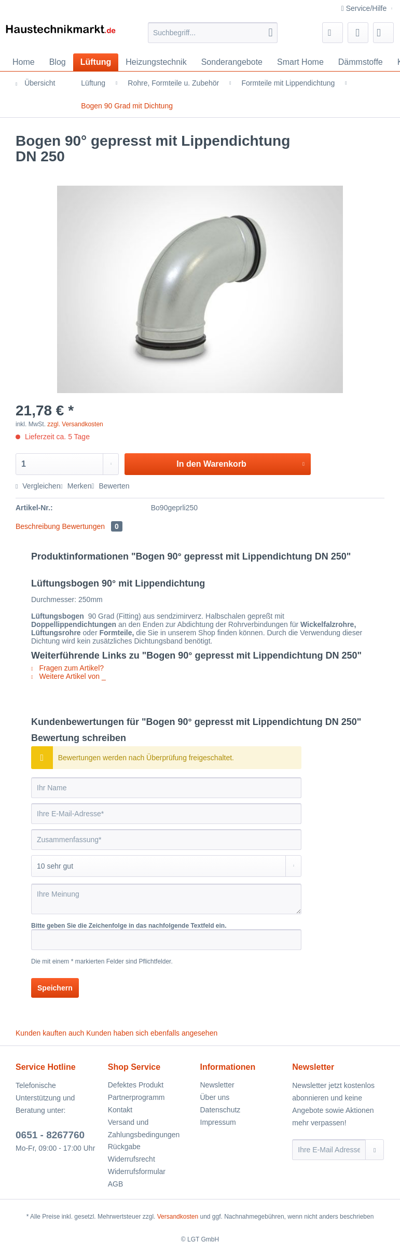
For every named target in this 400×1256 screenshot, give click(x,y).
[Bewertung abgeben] (166, 866)
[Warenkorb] (383, 32)
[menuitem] (213, 36)
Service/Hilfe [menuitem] (365, 8)
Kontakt (120, 1110)
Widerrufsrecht (131, 1159)
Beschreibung (38, 526)
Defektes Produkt (135, 1085)
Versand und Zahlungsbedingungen (144, 1128)
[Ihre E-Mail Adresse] (329, 1149)
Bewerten (110, 486)
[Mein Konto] (358, 32)
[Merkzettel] (332, 32)
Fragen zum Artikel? (67, 668)
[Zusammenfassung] (166, 839)
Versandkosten (177, 1216)
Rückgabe (124, 1146)
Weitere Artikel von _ (68, 676)
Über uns (215, 1097)
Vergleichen (38, 486)
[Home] (23, 62)
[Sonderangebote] (232, 62)
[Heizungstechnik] (156, 62)
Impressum (218, 1122)
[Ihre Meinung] (166, 899)
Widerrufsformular (136, 1171)
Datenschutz (220, 1110)
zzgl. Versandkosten (75, 424)
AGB (115, 1184)
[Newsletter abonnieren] (374, 1149)
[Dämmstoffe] (360, 62)
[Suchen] (270, 32)
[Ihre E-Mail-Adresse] (166, 813)
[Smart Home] (300, 62)
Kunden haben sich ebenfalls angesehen (151, 1033)
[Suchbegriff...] (213, 32)
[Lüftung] (96, 62)
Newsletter (217, 1085)
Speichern (55, 988)
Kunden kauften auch (50, 1033)
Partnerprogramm (136, 1097)
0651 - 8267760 (50, 1134)
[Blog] (57, 62)
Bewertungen (92, 526)
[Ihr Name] (166, 787)
